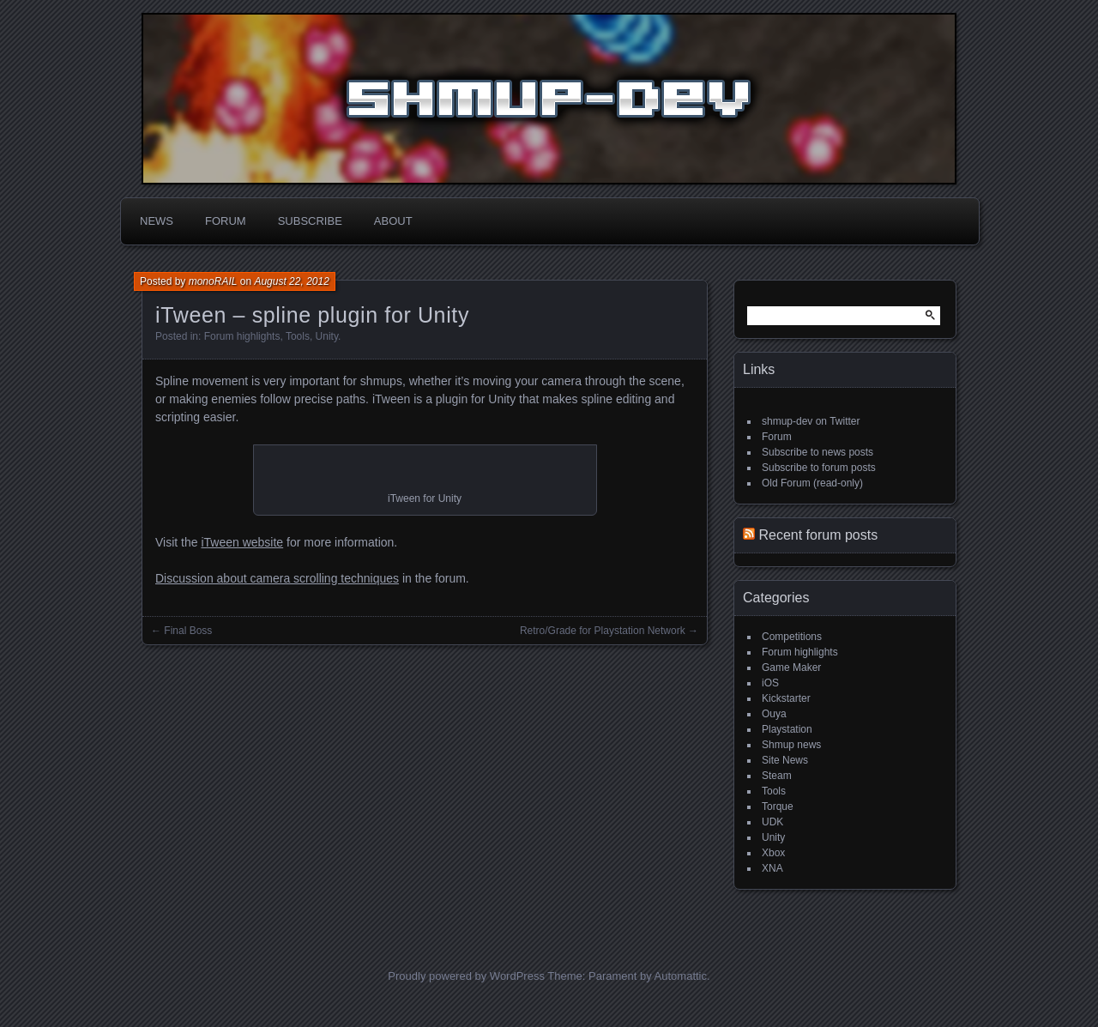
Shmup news (791, 745)
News (156, 220)
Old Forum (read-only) (812, 483)
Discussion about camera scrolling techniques (277, 578)
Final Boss (188, 631)
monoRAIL (213, 281)
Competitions (792, 637)
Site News (785, 760)
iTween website (242, 542)
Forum (225, 220)
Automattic (681, 976)
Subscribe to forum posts (819, 468)
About (393, 220)
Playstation (787, 729)
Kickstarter (786, 698)
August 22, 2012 (291, 281)
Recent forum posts (818, 535)
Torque (777, 806)
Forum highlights (242, 336)
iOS (770, 683)
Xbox (773, 853)
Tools (298, 336)
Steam (777, 776)
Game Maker (791, 668)
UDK (772, 822)
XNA (772, 868)
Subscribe (310, 220)
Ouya (774, 714)
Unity (327, 336)
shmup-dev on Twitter (811, 421)
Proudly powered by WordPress (466, 976)
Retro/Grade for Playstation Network (602, 631)
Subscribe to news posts (817, 452)
